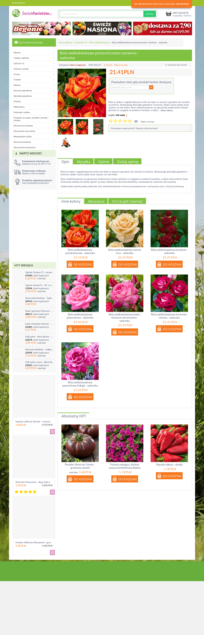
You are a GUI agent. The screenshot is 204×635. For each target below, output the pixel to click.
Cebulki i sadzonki (21, 58)
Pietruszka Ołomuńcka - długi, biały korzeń (35, 482)
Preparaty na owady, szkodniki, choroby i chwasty (31, 119)
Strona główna (65, 42)
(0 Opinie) (108, 65)
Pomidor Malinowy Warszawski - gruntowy (35, 542)
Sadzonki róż (81, 42)
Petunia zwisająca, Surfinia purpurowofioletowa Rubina (124, 466)
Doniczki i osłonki (21, 69)
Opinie (103, 161)
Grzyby (17, 74)
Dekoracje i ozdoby (22, 112)
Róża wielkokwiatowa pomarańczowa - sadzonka (80, 251)
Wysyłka (83, 161)
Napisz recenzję (121, 65)
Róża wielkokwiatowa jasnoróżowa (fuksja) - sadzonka (80, 384)
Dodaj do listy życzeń (176, 64)
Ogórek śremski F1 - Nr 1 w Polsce (39, 285)
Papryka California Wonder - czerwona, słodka (36, 421)
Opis (65, 161)
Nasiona (17, 52)
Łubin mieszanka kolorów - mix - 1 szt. (39, 323)
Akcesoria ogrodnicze (23, 90)
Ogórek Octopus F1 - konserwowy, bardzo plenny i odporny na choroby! (39, 272)
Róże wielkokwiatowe (99, 42)
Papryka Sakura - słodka (169, 464)
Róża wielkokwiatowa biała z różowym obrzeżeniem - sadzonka (125, 317)
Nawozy (17, 85)
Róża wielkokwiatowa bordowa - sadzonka (169, 251)
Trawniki (17, 79)
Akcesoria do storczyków (24, 131)
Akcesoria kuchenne (22, 142)
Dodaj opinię (128, 161)
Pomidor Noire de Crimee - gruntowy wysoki (80, 466)
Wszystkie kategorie (28, 42)
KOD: (91, 65)
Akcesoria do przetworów (25, 147)
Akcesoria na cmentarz (23, 125)
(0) (136, 121)
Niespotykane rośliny (23, 136)
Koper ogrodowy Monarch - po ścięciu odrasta (39, 311)
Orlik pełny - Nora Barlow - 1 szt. (39, 336)
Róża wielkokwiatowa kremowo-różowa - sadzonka (169, 316)
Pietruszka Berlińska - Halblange (39, 349)
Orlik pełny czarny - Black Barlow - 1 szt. (39, 362)
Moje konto (18, 3)
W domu (17, 101)
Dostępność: (64, 65)
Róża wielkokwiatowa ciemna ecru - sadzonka (124, 251)
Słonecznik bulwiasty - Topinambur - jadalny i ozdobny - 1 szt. (39, 298)
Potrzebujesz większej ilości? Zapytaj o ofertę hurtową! (134, 128)
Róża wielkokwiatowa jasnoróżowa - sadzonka (80, 316)
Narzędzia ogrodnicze (23, 96)
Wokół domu (19, 107)
